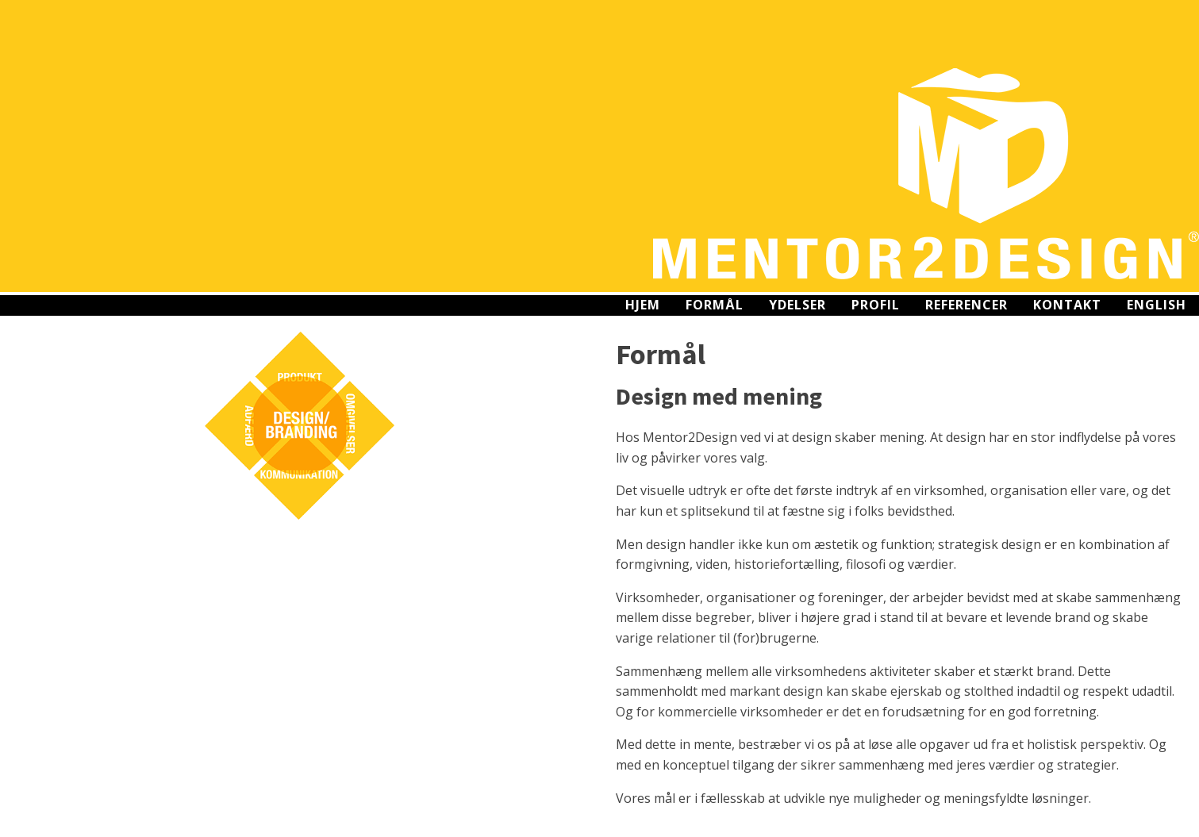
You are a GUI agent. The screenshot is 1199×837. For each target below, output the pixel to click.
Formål (715, 304)
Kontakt (1067, 304)
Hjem (642, 304)
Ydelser (797, 304)
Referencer (966, 304)
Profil (875, 304)
